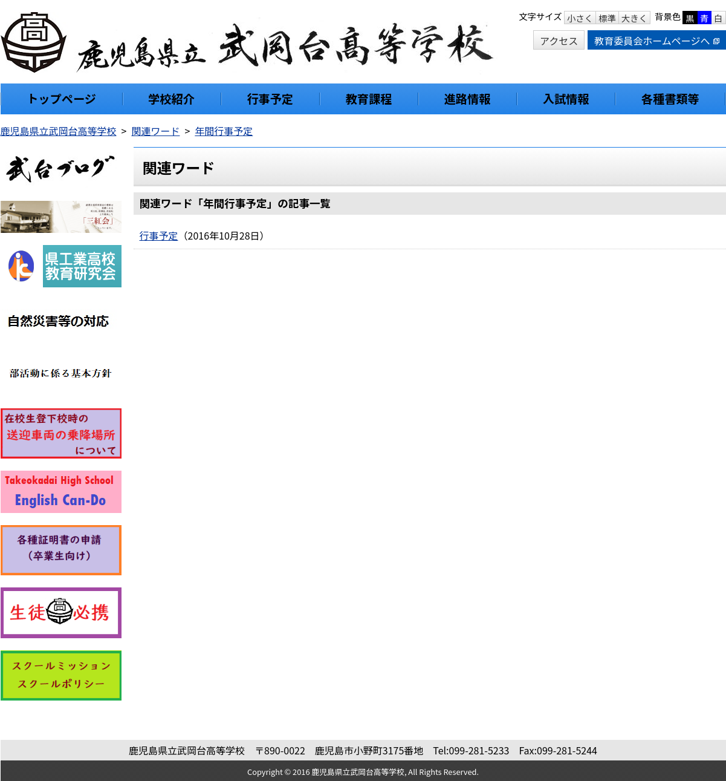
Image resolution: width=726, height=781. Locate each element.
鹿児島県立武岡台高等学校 (59, 130)
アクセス (559, 40)
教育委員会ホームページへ (656, 40)
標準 (607, 17)
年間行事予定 (224, 130)
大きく (634, 17)
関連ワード (155, 130)
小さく (580, 17)
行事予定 (159, 235)
